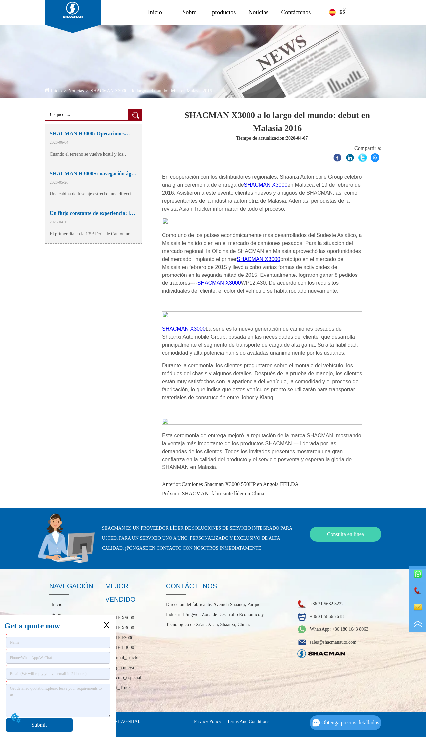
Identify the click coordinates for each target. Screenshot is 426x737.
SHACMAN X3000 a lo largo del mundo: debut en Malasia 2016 (151, 90)
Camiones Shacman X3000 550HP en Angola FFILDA (240, 484)
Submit (39, 725)
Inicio (155, 12)
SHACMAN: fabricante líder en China (223, 493)
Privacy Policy (207, 721)
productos (224, 12)
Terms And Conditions (248, 721)
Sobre (189, 12)
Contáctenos (296, 12)
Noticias (258, 12)
